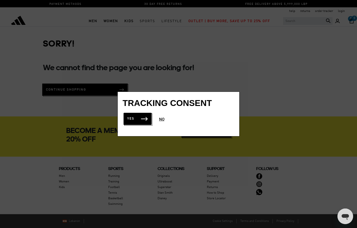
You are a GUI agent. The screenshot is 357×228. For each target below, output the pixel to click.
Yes (137, 118)
